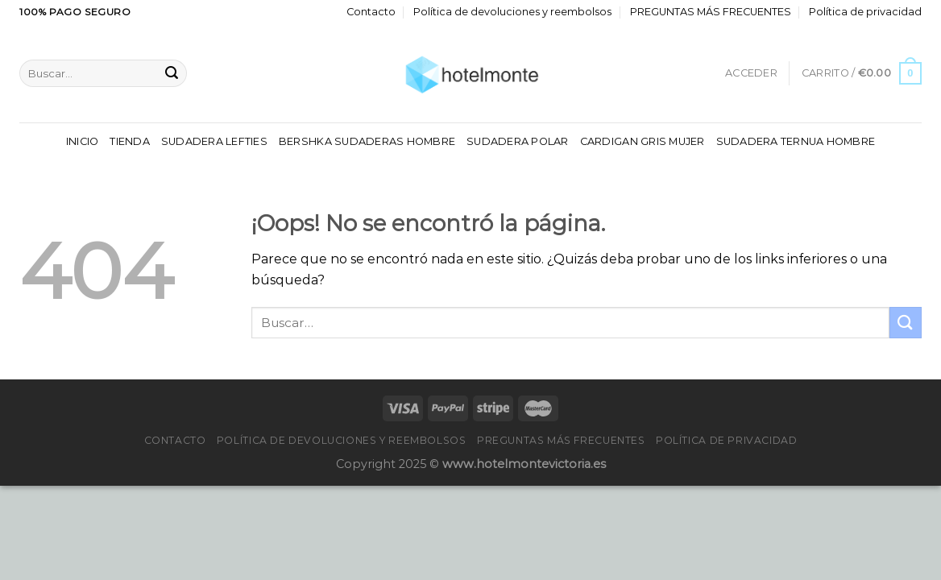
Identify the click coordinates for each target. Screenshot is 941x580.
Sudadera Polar (517, 141)
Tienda (130, 141)
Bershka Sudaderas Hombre (367, 141)
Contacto (371, 12)
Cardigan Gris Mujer (642, 141)
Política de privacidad (865, 12)
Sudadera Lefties (214, 141)
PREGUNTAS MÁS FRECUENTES (710, 12)
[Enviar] (171, 73)
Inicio (82, 141)
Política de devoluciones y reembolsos (512, 12)
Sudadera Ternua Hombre (796, 141)
